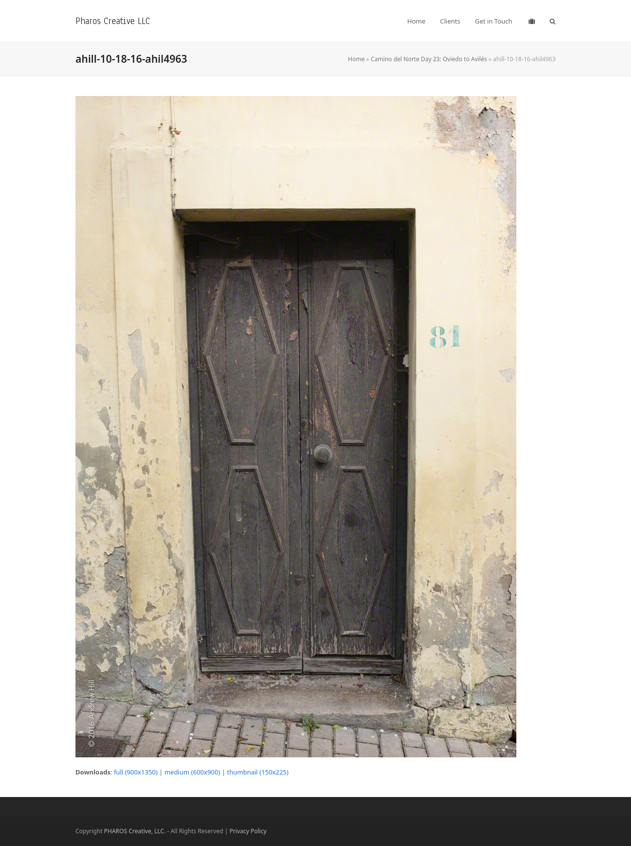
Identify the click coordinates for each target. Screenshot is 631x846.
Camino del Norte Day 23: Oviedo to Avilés (429, 59)
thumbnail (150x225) (258, 772)
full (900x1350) (135, 772)
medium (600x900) (192, 772)
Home (356, 59)
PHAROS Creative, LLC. (135, 831)
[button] (552, 21)
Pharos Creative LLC (112, 21)
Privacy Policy (248, 831)
